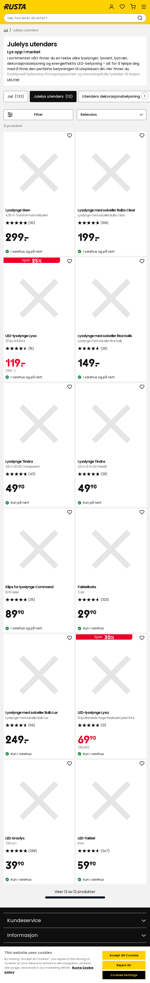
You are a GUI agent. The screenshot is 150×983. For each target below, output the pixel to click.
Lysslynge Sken (38, 213)
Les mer (13, 79)
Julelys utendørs (53, 96)
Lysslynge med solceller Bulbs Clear (111, 213)
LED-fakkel (111, 841)
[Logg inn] (111, 6)
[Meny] (143, 6)
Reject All (124, 965)
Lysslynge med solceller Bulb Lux (38, 715)
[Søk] (140, 17)
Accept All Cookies (123, 955)
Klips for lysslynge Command (38, 590)
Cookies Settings (123, 975)
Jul (6, 30)
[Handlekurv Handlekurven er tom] (133, 6)
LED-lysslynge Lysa (38, 338)
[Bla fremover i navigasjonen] (144, 95)
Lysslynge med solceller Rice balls (111, 338)
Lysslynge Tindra (38, 464)
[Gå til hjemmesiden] (15, 6)
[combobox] (70, 17)
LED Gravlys (38, 841)
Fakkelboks (111, 590)
